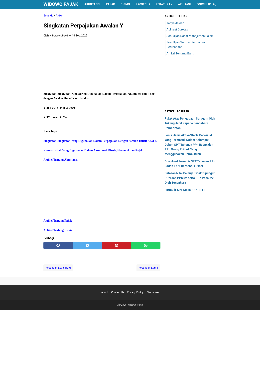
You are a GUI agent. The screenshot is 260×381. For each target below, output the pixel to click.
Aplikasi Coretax (177, 29)
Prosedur (143, 4)
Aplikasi (184, 4)
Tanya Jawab (175, 23)
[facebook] (58, 245)
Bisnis (125, 4)
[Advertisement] (101, 65)
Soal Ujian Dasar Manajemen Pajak (189, 36)
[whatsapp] (145, 245)
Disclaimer (152, 292)
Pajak (110, 4)
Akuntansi (92, 4)
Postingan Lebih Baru (58, 267)
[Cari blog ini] (215, 4)
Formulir (204, 4)
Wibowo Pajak (60, 4)
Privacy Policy (135, 292)
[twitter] (87, 245)
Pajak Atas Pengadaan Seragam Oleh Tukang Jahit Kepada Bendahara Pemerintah (190, 123)
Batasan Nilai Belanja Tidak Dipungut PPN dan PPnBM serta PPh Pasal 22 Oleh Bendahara (190, 177)
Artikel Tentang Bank (180, 53)
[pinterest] (116, 245)
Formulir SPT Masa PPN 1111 (185, 189)
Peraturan (164, 4)
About (104, 292)
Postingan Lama (148, 267)
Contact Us (117, 292)
